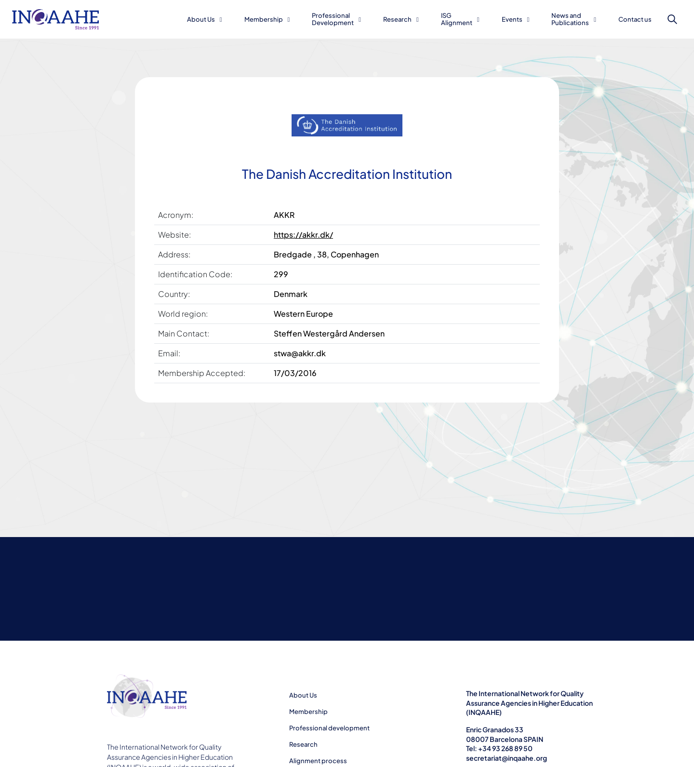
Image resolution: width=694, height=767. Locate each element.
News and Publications (570, 19)
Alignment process (318, 761)
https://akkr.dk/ (303, 234)
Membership (263, 19)
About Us (201, 19)
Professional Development (333, 19)
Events (512, 19)
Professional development (329, 728)
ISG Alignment (456, 19)
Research (397, 19)
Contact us (635, 19)
